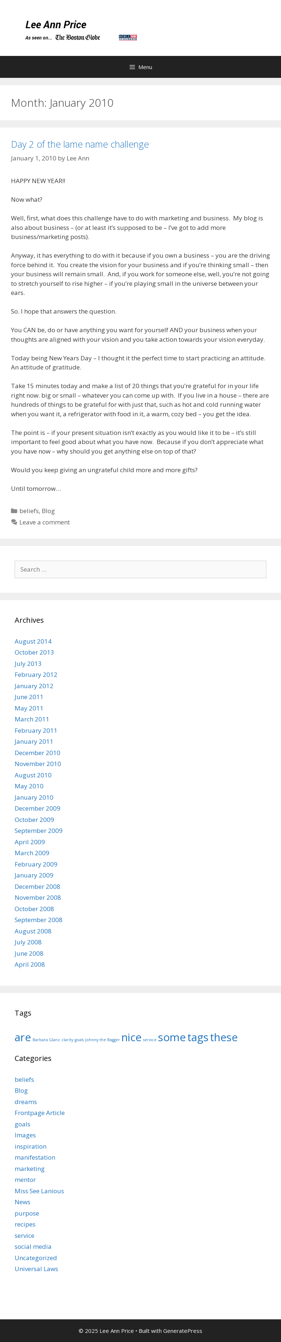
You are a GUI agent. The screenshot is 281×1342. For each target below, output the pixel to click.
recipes (25, 1224)
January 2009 (34, 875)
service (24, 1235)
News (22, 1202)
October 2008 (34, 909)
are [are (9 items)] (23, 1037)
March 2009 (32, 853)
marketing (30, 1168)
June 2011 (29, 697)
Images (25, 1135)
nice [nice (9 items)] (131, 1037)
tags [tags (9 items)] (198, 1037)
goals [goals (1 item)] (79, 1039)
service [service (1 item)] (150, 1039)
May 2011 (29, 708)
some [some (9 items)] (172, 1037)
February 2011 (36, 730)
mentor (25, 1179)
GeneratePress (182, 1330)
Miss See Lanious (39, 1191)
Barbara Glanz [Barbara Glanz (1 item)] (46, 1039)
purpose (27, 1213)
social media (33, 1246)
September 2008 (39, 919)
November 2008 (38, 897)
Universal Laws (36, 1269)
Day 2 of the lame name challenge (80, 144)
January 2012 (34, 686)
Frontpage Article (40, 1112)
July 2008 (28, 942)
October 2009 (34, 819)
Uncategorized (36, 1258)
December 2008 (37, 886)
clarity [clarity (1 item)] (67, 1039)
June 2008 (29, 953)
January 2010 (34, 797)
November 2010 (38, 763)
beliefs (29, 511)
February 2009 (36, 864)
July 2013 (28, 663)
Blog (48, 511)
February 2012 (36, 674)
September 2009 (39, 830)
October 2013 (34, 652)
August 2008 (33, 931)
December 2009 (37, 808)
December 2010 (37, 752)
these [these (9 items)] (224, 1037)
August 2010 (33, 775)
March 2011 (32, 719)
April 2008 (30, 964)
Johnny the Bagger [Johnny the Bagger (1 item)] (102, 1039)
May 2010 (29, 786)
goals (22, 1124)
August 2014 (33, 641)
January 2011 (34, 741)
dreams (26, 1102)
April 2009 (30, 842)
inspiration (30, 1146)
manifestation (35, 1157)
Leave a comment (44, 522)
